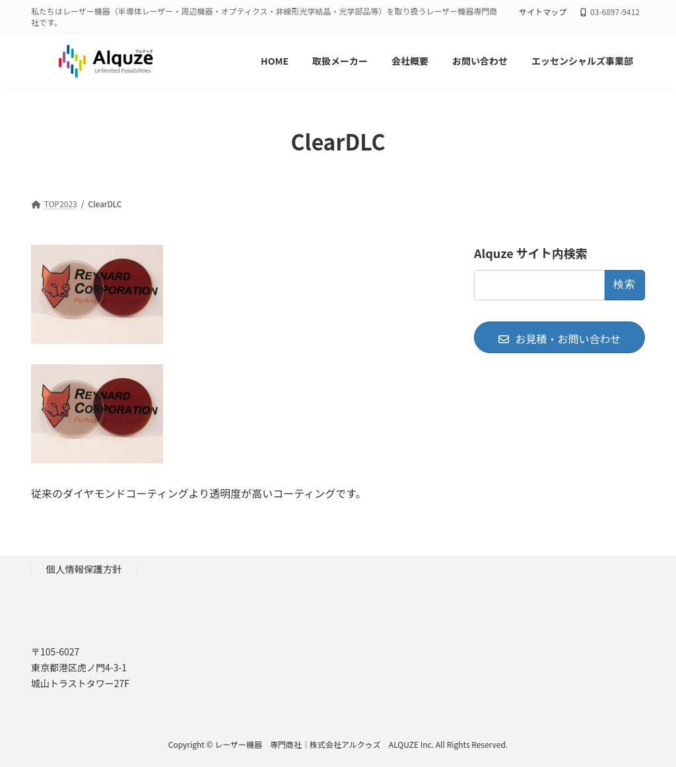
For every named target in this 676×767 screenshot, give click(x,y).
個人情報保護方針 (84, 569)
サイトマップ (542, 12)
